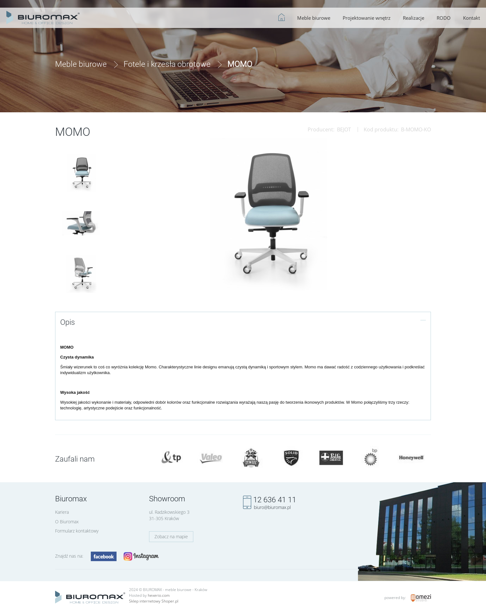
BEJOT (344, 129)
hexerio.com (159, 595)
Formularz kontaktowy (76, 531)
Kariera (62, 512)
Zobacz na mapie (171, 536)
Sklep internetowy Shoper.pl (153, 601)
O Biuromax (67, 522)
